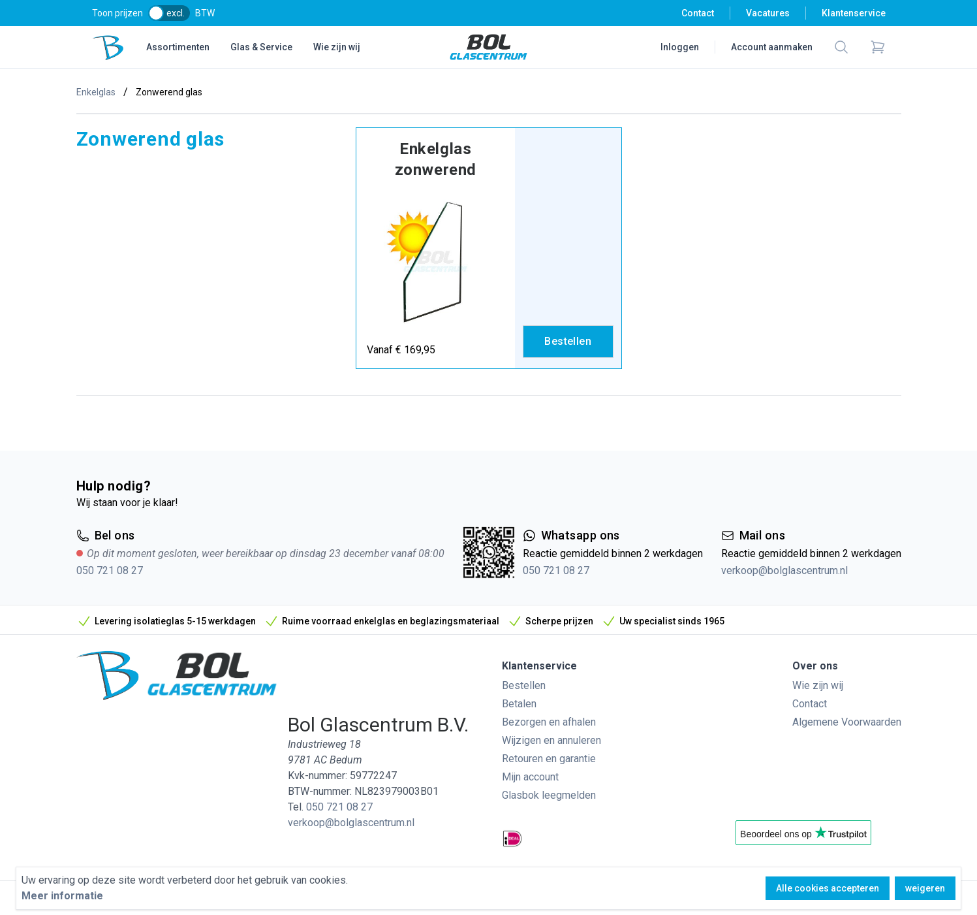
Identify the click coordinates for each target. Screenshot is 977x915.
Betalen (519, 704)
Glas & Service (261, 47)
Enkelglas (96, 92)
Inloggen (679, 47)
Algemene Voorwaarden (846, 722)
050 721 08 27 (109, 570)
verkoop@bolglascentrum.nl (784, 570)
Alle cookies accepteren (827, 888)
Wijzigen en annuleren (551, 740)
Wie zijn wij (336, 47)
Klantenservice (854, 13)
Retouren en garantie (549, 758)
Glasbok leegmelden (549, 795)
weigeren (925, 888)
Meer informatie (62, 896)
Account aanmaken (772, 47)
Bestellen (524, 685)
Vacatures (768, 13)
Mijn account (530, 777)
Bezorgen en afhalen (549, 722)
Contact (697, 13)
